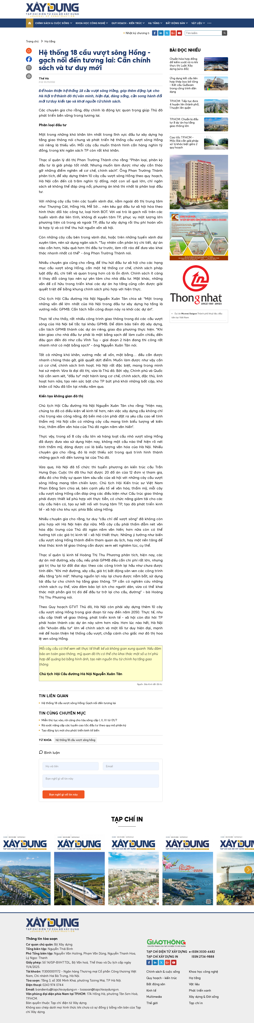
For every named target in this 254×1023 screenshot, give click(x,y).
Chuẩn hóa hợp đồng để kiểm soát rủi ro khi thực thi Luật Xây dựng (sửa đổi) (184, 64)
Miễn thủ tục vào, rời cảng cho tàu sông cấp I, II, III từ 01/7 (79, 720)
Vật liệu (198, 23)
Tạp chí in (196, 1003)
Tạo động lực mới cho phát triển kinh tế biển (70, 730)
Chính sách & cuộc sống (53, 23)
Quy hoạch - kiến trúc (128, 23)
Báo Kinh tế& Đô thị (153, 684)
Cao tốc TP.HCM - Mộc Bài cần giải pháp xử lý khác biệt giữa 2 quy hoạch (184, 142)
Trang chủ (32, 41)
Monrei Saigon (189, 313)
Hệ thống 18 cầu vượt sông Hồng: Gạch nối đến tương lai (78, 703)
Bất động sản (177, 23)
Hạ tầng (155, 23)
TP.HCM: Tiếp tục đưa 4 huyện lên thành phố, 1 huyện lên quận (184, 104)
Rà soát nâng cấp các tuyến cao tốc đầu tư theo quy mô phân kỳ (83, 725)
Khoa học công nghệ (92, 23)
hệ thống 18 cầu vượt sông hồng (75, 739)
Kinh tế (151, 990)
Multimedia (154, 996)
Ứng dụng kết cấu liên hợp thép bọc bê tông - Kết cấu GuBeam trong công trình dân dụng (184, 85)
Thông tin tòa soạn (42, 939)
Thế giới (152, 1003)
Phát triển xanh (200, 990)
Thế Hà (44, 78)
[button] (209, 23)
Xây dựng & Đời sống (204, 996)
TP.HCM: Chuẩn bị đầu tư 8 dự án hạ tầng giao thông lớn (184, 122)
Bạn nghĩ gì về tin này (63, 794)
